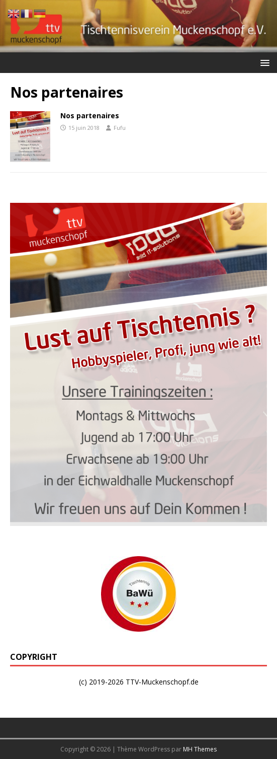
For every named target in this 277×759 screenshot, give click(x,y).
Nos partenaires (89, 115)
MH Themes (200, 749)
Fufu (120, 127)
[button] (263, 62)
